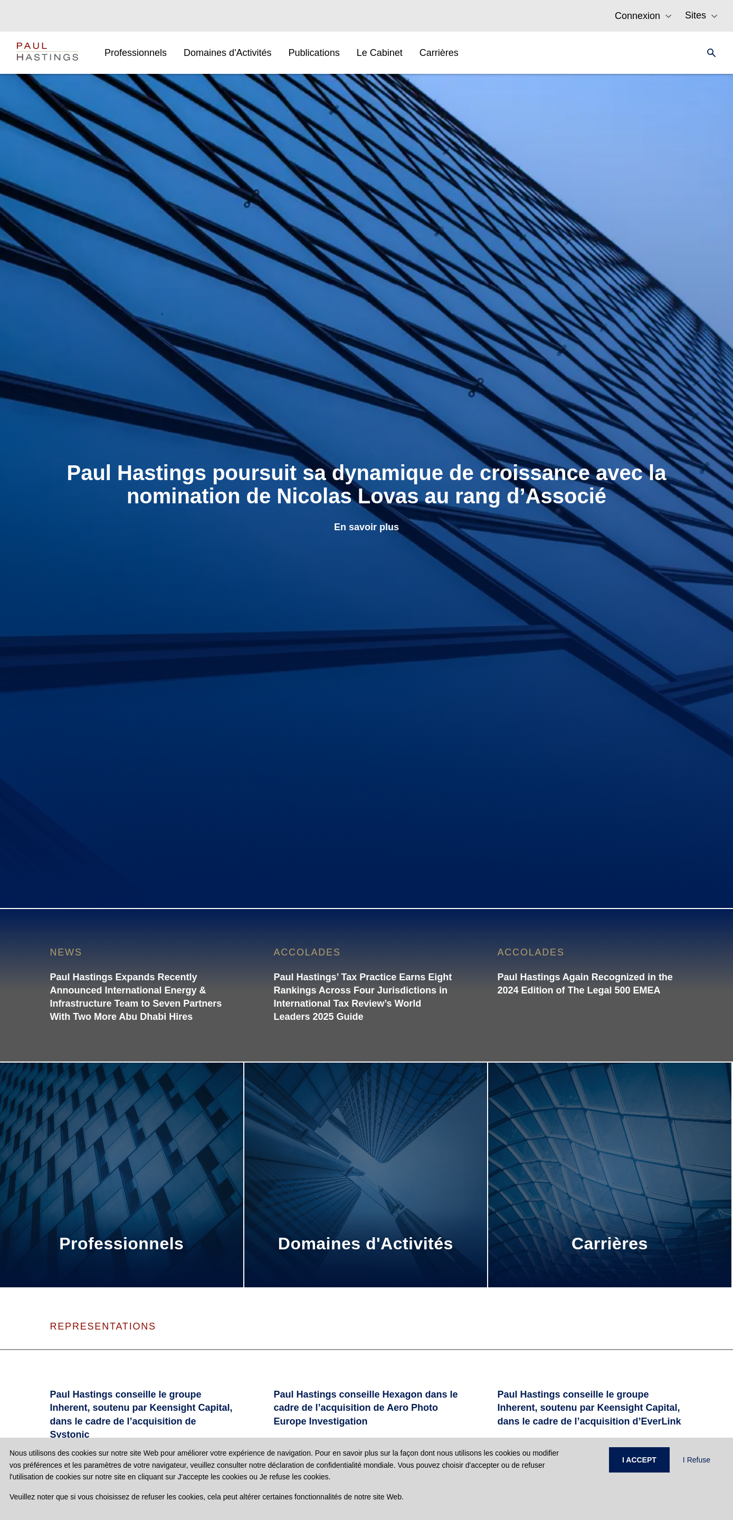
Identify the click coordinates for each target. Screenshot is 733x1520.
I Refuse (696, 1460)
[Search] (708, 53)
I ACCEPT (639, 1460)
